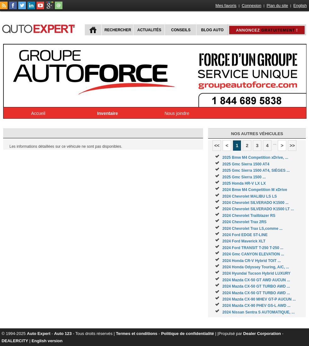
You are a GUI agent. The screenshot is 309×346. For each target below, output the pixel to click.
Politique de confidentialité (187, 333)
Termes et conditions (137, 333)
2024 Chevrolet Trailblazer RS (248, 215)
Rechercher (117, 30)
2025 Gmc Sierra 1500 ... (243, 177)
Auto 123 (63, 333)
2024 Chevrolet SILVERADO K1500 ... (255, 202)
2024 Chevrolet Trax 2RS (244, 222)
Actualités (149, 30)
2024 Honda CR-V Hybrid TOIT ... (251, 261)
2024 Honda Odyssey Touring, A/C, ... (255, 267)
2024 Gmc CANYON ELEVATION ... (253, 254)
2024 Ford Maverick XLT (243, 241)
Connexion (251, 5)
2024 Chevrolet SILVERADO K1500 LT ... (258, 209)
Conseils (180, 30)
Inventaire (107, 113)
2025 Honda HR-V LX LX (243, 183)
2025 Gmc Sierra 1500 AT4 (245, 164)
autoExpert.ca (40, 28)
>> (292, 145)
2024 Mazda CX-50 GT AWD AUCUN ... (256, 280)
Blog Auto (212, 30)
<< (216, 145)
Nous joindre (177, 113)
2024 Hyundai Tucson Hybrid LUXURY (256, 273)
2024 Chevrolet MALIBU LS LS (249, 196)
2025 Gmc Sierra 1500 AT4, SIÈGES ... (255, 170)
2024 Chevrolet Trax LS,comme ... (252, 228)
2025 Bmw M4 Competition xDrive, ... (255, 157)
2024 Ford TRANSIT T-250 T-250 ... (252, 248)
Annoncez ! (267, 30)
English (300, 5)
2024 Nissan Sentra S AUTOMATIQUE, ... (258, 312)
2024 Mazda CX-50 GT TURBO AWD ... (256, 286)
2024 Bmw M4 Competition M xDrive (254, 190)
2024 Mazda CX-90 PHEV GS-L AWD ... (256, 305)
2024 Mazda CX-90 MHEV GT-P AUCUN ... (259, 299)
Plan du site (277, 5)
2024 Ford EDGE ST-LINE (244, 235)
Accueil (38, 113)
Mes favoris (225, 5)
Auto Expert (38, 333)
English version (47, 340)
